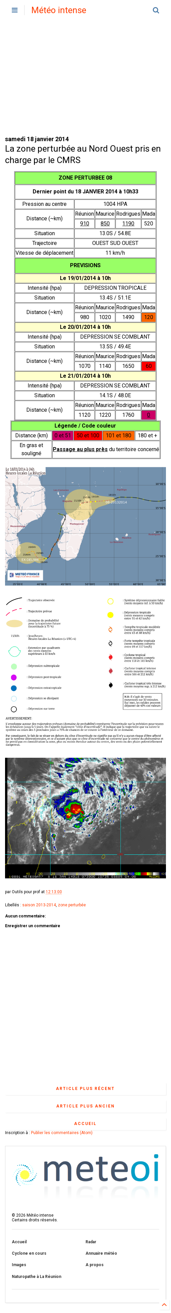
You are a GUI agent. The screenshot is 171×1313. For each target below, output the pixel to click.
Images (19, 1264)
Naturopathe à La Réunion (36, 1276)
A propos (95, 1264)
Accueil (85, 1123)
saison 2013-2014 (39, 905)
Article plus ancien (85, 1106)
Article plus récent (85, 1088)
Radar (91, 1242)
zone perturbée (72, 905)
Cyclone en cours (29, 1253)
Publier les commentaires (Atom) (62, 1132)
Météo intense (58, 10)
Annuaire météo (101, 1253)
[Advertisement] (85, 77)
